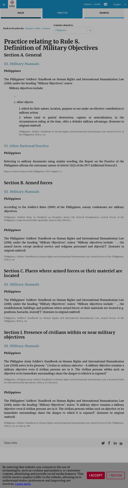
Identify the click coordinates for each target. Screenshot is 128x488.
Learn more (22, 483)
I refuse (115, 475)
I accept (95, 475)
